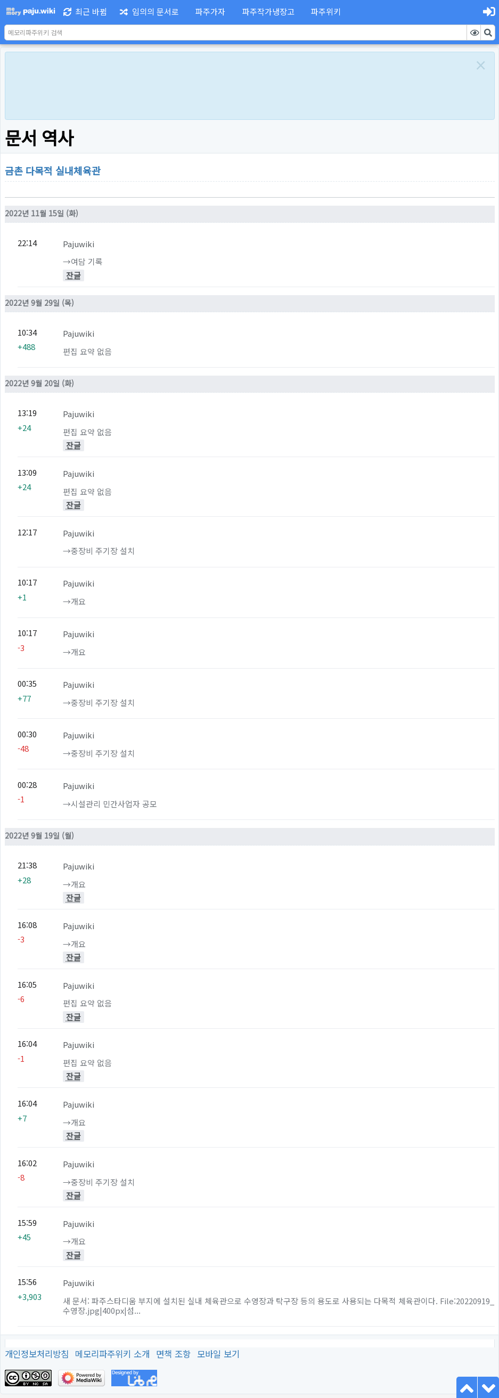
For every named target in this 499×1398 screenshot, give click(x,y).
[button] (208, 11)
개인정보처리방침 (37, 1353)
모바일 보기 (218, 1353)
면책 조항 (173, 1353)
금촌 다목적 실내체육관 (53, 170)
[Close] (481, 65)
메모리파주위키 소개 (112, 1353)
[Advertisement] (238, 84)
